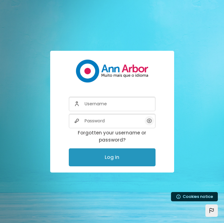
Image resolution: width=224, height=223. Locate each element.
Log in (112, 157)
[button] (211, 210)
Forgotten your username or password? (112, 136)
